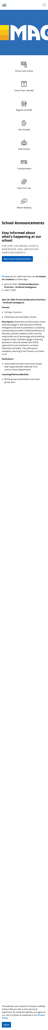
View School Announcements (17, 259)
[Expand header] (44, 5)
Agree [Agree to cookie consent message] (6, 1024)
